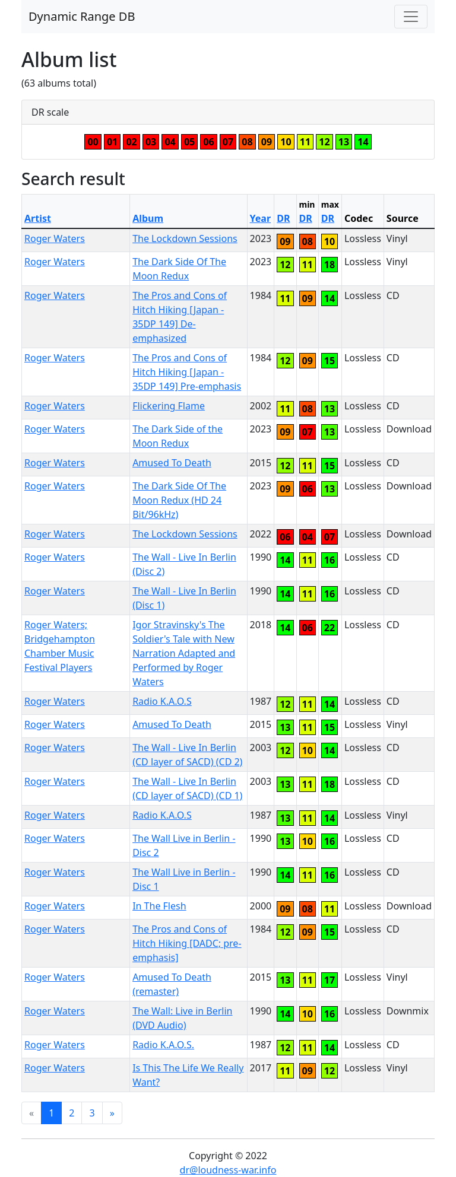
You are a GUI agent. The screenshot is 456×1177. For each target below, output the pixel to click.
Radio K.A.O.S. (163, 1044)
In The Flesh (159, 905)
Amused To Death (171, 462)
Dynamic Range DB (81, 16)
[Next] (112, 1113)
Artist (37, 218)
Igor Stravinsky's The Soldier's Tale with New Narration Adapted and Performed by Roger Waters (183, 653)
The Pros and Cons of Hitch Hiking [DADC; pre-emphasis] (186, 943)
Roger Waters (54, 238)
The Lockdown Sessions (185, 238)
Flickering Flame (168, 405)
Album (147, 218)
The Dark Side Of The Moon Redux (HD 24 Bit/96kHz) (179, 500)
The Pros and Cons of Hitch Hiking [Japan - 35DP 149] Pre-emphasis (186, 372)
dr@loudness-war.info (228, 1169)
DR (283, 218)
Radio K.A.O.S (162, 701)
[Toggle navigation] (411, 16)
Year (260, 218)
